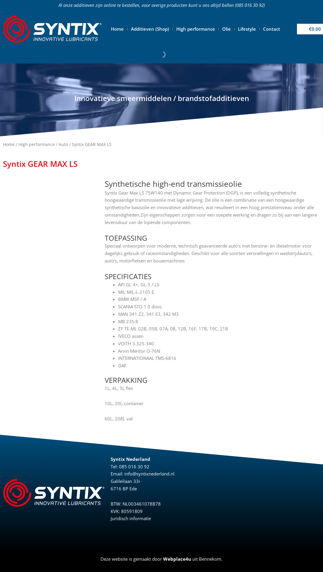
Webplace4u (177, 559)
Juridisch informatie (131, 518)
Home (117, 29)
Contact (271, 29)
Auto (63, 144)
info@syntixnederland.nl (149, 474)
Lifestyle (247, 29)
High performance (195, 29)
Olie (226, 29)
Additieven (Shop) (150, 29)
